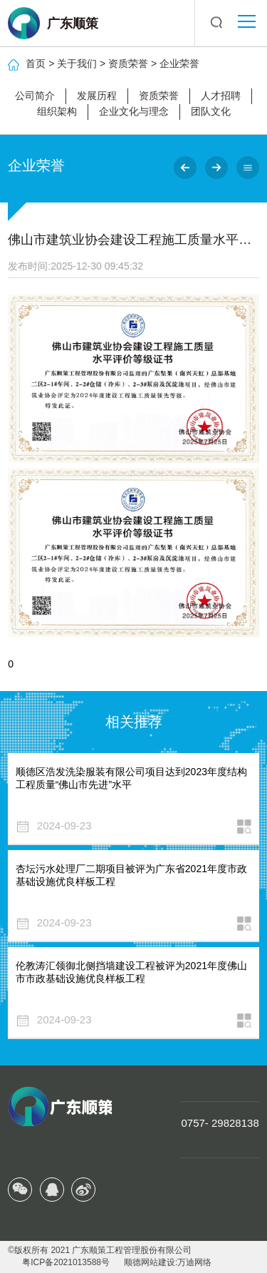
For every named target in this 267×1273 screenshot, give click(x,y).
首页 (36, 63)
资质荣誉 (128, 63)
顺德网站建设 (149, 1262)
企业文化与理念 (134, 111)
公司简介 (35, 95)
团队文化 (211, 111)
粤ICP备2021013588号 (66, 1262)
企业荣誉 (179, 63)
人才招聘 (221, 95)
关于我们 (77, 63)
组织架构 (57, 111)
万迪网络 (194, 1262)
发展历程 (97, 95)
